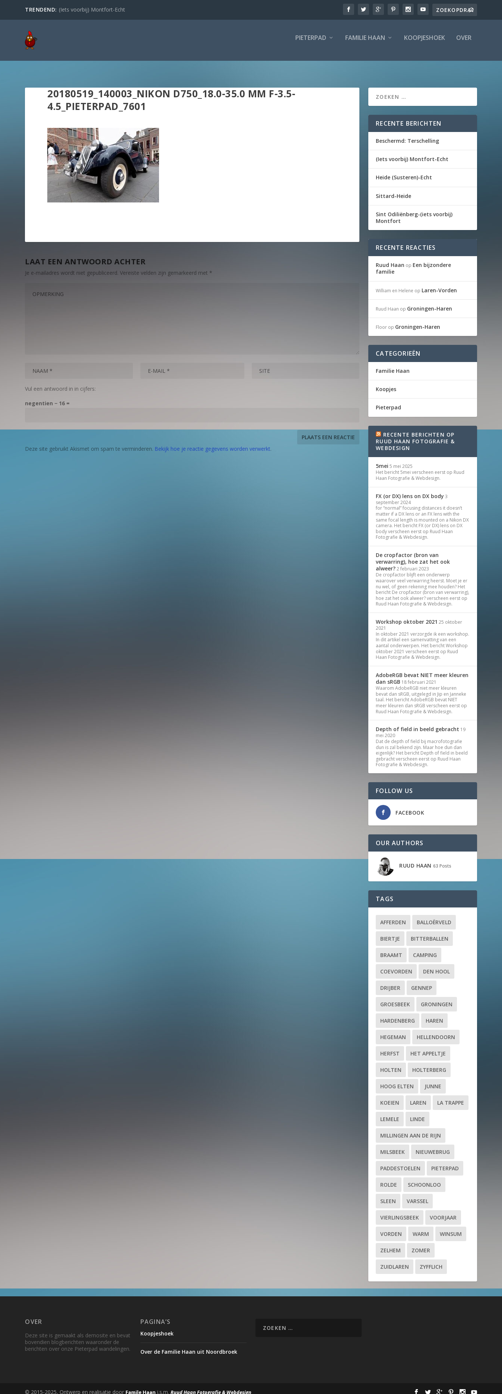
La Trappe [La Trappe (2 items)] (450, 1095)
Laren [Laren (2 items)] (418, 1095)
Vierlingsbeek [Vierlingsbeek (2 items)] (399, 1210)
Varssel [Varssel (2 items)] (417, 1194)
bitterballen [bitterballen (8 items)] (429, 931)
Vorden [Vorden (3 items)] (391, 1227)
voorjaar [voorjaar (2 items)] (443, 1210)
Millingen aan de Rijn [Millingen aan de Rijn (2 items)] (410, 1128)
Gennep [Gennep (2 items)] (421, 981)
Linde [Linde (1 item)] (417, 1112)
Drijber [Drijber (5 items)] (390, 981)
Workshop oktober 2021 (407, 615)
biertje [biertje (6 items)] (390, 931)
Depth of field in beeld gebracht (417, 722)
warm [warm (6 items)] (421, 1227)
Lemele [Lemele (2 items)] (389, 1112)
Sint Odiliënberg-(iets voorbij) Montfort (414, 211)
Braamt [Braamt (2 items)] (391, 948)
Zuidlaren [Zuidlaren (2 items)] (394, 1260)
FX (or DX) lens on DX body (410, 489)
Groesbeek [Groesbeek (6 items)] (395, 997)
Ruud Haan (390, 258)
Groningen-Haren (429, 301)
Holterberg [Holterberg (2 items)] (429, 1063)
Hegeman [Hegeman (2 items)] (393, 1030)
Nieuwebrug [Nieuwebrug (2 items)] (433, 1145)
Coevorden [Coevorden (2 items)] (396, 964)
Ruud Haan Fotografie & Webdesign (211, 1385)
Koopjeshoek (424, 43)
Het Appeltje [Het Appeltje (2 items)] (428, 1046)
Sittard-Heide (393, 189)
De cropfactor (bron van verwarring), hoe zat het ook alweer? (413, 555)
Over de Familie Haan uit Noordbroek (188, 1345)
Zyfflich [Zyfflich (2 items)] (431, 1260)
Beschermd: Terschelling (407, 134)
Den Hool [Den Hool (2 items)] (436, 964)
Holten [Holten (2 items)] (390, 1063)
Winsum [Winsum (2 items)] (451, 1227)
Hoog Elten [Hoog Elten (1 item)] (397, 1079)
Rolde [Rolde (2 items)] (388, 1177)
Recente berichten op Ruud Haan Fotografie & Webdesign (415, 434)
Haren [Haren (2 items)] (434, 1013)
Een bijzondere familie (413, 261)
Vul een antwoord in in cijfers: (60, 382)
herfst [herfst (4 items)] (390, 1046)
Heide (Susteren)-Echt (404, 170)
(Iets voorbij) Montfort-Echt (92, 9)
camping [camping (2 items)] (425, 948)
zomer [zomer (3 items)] (421, 1243)
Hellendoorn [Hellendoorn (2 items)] (436, 1030)
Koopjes (386, 382)
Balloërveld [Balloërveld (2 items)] (434, 915)
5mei (382, 459)
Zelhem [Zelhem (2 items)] (390, 1243)
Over (463, 43)
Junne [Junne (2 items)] (433, 1079)
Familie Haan (365, 43)
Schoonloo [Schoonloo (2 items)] (424, 1177)
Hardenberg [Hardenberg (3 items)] (397, 1013)
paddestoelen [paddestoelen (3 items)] (400, 1161)
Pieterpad (310, 43)
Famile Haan (141, 1385)
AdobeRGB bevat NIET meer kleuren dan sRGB (422, 672)
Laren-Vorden (439, 283)
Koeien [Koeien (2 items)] (389, 1095)
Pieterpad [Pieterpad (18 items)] (445, 1161)
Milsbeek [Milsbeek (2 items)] (392, 1145)
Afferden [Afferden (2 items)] (393, 915)
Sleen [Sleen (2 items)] (388, 1194)
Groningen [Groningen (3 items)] (436, 997)
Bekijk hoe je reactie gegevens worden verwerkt (212, 442)
